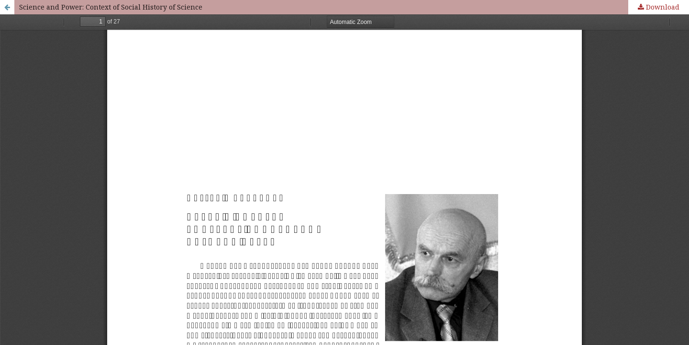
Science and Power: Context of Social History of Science (110, 7)
